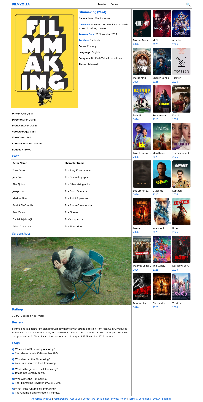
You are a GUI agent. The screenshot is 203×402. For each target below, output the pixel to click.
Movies (102, 4)
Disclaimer (103, 398)
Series (114, 4)
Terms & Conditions (140, 398)
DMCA (156, 398)
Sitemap (166, 398)
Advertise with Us (41, 398)
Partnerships (60, 398)
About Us (75, 398)
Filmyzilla (21, 4)
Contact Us (89, 398)
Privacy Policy (118, 398)
